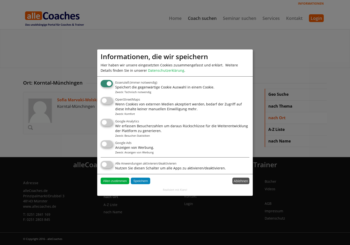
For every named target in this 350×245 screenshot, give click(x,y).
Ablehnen (241, 181)
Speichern (140, 181)
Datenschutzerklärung (166, 70)
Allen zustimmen (115, 181)
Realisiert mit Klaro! (175, 189)
